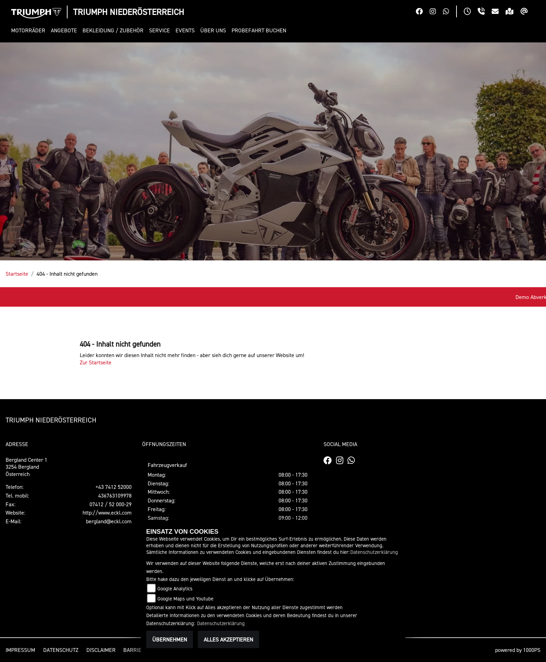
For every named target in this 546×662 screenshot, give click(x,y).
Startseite (17, 273)
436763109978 (115, 495)
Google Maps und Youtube (185, 599)
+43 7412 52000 (113, 486)
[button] (29, 30)
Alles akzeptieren (228, 639)
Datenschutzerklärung (374, 552)
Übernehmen (169, 639)
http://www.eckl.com (107, 512)
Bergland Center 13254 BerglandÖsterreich (26, 467)
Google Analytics (175, 588)
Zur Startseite (95, 362)
